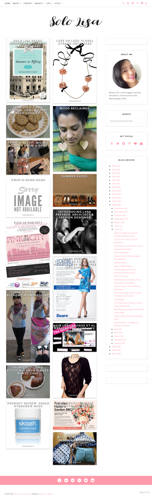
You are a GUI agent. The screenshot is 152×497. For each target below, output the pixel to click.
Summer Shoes (75, 176)
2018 (114, 176)
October (118, 215)
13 (33, 135)
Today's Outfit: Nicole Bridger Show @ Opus (28, 144)
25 (80, 462)
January (118, 343)
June (116, 229)
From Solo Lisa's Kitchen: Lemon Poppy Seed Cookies (28, 110)
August (117, 222)
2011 (114, 201)
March (117, 336)
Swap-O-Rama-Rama (28, 179)
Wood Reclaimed (75, 108)
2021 (114, 166)
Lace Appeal (75, 356)
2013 (114, 194)
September (119, 219)
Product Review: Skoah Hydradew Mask (28, 404)
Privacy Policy (26, 494)
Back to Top (145, 492)
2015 (114, 187)
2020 (114, 169)
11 (33, 360)
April (116, 332)
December (119, 208)
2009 (114, 346)
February (118, 339)
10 (80, 251)
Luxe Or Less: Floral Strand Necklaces (74, 42)
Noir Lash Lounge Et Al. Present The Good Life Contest (74, 328)
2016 (114, 183)
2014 (114, 191)
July (116, 226)
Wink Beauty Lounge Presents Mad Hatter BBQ (74, 405)
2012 (114, 198)
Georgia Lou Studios (46, 494)
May (116, 329)
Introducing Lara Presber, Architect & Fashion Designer (75, 214)
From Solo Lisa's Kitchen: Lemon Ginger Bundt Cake (28, 370)
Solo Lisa (17, 494)
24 (80, 204)
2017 (114, 180)
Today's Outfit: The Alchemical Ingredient (28, 294)
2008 (114, 350)
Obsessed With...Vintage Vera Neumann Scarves (74, 437)
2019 (114, 173)
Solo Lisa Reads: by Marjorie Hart (28, 43)
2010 (114, 205)
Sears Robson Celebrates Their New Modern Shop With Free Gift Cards (74, 263)
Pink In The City (28, 222)
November (119, 212)
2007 (114, 353)
